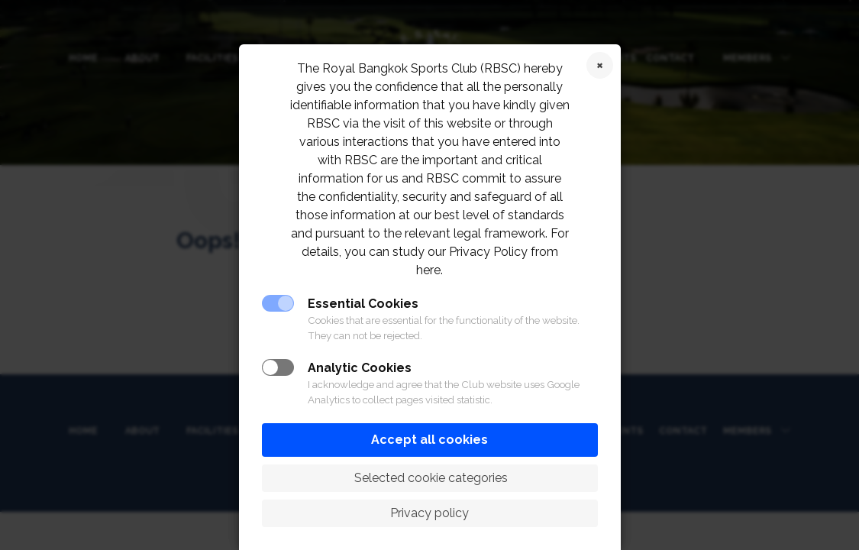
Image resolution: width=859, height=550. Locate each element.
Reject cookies (599, 65)
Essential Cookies (363, 303)
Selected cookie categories (429, 478)
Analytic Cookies (360, 368)
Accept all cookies (429, 439)
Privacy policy (429, 513)
